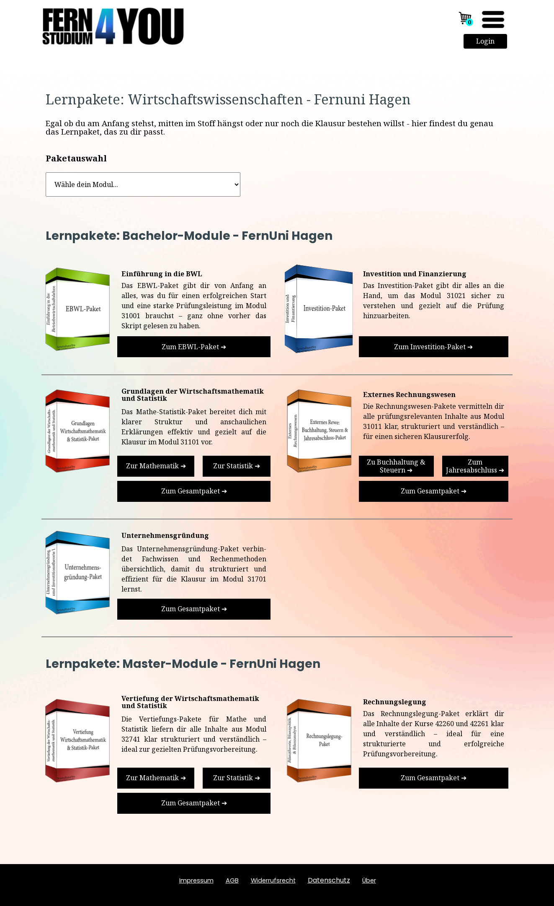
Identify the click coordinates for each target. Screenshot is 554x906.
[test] (194, 346)
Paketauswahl (76, 158)
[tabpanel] (277, 99)
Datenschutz (329, 880)
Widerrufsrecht (273, 880)
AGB (232, 880)
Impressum (196, 880)
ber (369, 880)
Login (485, 41)
